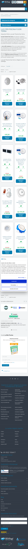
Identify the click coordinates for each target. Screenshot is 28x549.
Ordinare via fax (14, 480)
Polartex (16, 433)
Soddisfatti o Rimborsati (9, 464)
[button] (20, 2)
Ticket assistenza (14, 494)
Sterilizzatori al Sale (5, 416)
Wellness (2, 501)
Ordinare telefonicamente (14, 483)
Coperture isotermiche (19, 397)
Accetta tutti (14, 281)
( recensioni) (12, 533)
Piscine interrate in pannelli (6, 394)
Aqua (16, 439)
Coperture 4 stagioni (19, 400)
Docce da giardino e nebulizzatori (19, 403)
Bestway (16, 444)
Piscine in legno (4, 392)
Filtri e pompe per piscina (6, 407)
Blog (2, 497)
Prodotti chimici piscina (19, 395)
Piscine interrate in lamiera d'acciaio (6, 397)
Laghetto (17, 436)
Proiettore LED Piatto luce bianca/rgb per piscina (7, 91)
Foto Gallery (3, 510)
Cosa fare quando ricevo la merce (14, 489)
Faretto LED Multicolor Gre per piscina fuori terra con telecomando (7, 125)
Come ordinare (14, 478)
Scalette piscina (4, 414)
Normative (3, 505)
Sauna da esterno (18, 420)
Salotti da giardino (18, 407)
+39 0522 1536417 (8, 452)
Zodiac (2, 431)
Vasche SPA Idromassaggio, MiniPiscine (20, 390)
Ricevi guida (5, 365)
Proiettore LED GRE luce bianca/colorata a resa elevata (21, 238)
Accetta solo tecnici (14, 288)
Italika (2, 436)
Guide (2, 499)
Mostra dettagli (21, 277)
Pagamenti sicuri (6, 455)
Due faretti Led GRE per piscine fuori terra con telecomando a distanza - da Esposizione (21, 162)
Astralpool (3, 439)
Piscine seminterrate (5, 402)
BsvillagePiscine (6, 371)
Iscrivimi (4, 528)
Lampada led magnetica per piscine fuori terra (20, 202)
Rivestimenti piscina (5, 411)
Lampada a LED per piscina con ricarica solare (7, 161)
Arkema (16, 441)
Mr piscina (17, 431)
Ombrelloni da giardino (19, 411)
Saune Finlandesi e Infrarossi (19, 417)
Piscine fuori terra (4, 389)
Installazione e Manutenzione (6, 503)
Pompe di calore (4, 418)
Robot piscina (18, 393)
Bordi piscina (3, 409)
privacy (13, 362)
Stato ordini (14, 491)
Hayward (3, 441)
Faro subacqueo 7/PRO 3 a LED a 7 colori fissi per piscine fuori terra (7, 202)
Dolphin (2, 433)
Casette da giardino (19, 409)
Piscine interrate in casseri (6, 400)
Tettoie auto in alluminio (20, 414)
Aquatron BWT (4, 444)
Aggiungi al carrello (7, 103)
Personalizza (14, 285)
